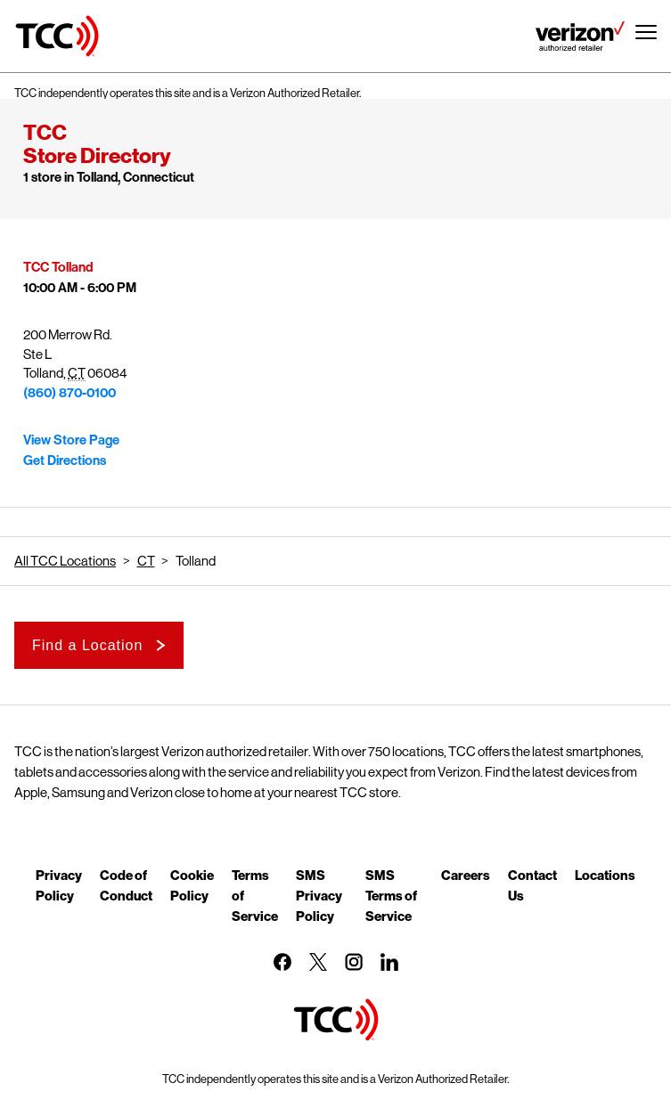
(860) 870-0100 (69, 393)
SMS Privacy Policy (319, 895)
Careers (465, 875)
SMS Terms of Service (391, 895)
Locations (605, 875)
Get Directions (64, 460)
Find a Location (87, 645)
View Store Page (71, 440)
